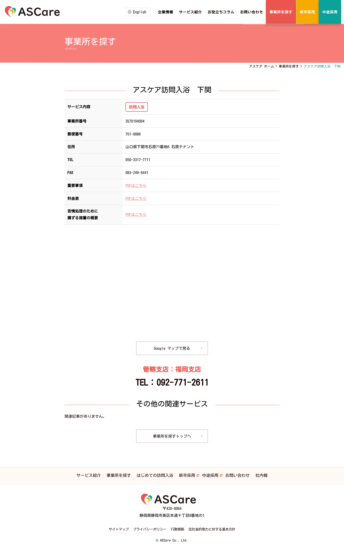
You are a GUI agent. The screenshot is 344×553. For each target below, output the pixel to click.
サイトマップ (119, 529)
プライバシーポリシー (150, 529)
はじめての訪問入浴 (155, 475)
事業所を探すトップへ (172, 436)
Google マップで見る (172, 348)
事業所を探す (119, 475)
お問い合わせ (237, 475)
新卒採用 (187, 475)
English (139, 12)
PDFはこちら (135, 185)
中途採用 (210, 475)
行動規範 (177, 529)
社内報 (261, 475)
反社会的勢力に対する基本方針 (211, 529)
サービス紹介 (88, 475)
